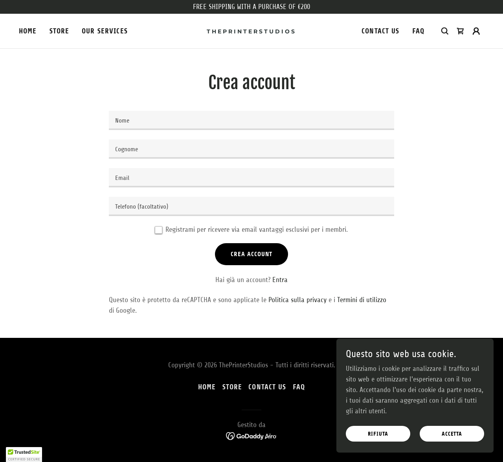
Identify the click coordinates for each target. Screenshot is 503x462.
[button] (476, 31)
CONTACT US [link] (380, 31)
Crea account (251, 254)
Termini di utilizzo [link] (361, 300)
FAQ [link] (418, 31)
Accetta (452, 434)
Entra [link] (280, 280)
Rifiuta (378, 434)
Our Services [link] (105, 31)
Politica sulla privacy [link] (297, 300)
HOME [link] (28, 31)
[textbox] (251, 120)
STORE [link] (60, 31)
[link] (251, 31)
